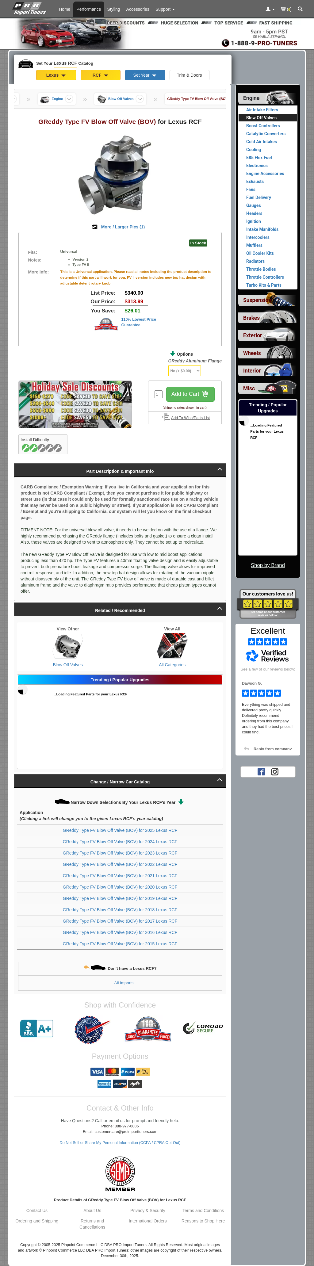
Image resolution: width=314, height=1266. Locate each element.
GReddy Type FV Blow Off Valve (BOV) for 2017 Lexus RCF (120, 921)
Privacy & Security (147, 1210)
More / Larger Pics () (123, 226)
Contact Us (37, 1210)
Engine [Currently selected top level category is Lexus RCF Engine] (251, 98)
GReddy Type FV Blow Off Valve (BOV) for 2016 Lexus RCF (120, 932)
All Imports (124, 983)
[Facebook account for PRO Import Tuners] (261, 771)
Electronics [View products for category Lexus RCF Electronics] (257, 165)
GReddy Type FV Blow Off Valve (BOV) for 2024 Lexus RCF (120, 841)
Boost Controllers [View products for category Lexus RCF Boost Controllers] (263, 125)
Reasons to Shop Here (203, 1220)
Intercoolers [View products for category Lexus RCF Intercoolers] (258, 237)
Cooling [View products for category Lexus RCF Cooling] (253, 149)
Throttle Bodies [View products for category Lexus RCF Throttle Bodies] (261, 269)
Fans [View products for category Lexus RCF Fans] (250, 189)
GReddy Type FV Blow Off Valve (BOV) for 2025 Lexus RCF (120, 830)
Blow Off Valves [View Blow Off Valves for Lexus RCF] (68, 664)
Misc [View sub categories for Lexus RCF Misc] (249, 388)
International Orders (148, 1220)
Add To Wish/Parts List (190, 418)
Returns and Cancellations (92, 1224)
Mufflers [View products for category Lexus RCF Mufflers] (254, 245)
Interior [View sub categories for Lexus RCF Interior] (252, 371)
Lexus (56, 75)
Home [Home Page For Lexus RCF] (64, 9)
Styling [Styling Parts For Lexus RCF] (113, 9)
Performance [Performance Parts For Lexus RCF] (88, 9)
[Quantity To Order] (159, 394)
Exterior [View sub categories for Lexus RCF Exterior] (252, 335)
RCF (101, 75)
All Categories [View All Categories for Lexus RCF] (172, 664)
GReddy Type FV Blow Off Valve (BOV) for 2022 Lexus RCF (120, 864)
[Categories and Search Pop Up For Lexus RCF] (300, 9)
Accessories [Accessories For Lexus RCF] (137, 9)
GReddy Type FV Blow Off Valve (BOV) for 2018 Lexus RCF (120, 909)
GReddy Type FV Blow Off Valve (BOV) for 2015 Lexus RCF (120, 943)
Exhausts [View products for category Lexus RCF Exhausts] (255, 181)
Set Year (145, 75)
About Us (92, 1210)
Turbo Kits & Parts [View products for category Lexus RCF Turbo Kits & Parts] (263, 285)
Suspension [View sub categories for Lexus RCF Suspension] (257, 300)
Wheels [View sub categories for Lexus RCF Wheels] (252, 353)
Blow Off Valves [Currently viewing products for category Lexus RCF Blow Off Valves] (261, 117)
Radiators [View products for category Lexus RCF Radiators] (255, 261)
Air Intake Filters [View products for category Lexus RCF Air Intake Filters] (262, 109)
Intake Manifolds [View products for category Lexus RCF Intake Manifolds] (262, 229)
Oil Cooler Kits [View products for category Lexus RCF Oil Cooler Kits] (260, 253)
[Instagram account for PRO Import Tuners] (274, 771)
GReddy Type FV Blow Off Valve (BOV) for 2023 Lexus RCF (120, 853)
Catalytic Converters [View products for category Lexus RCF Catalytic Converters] (265, 133)
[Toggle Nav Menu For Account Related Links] (270, 9)
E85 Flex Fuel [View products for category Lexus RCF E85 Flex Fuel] (259, 157)
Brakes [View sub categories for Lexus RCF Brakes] (251, 318)
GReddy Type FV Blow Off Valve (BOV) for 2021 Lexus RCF (120, 875)
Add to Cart (190, 395)
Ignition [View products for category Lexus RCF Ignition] (253, 221)
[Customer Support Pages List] (165, 9)
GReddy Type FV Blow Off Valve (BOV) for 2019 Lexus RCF (120, 898)
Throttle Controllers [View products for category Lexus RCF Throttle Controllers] (265, 277)
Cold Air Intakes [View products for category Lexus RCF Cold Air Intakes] (261, 141)
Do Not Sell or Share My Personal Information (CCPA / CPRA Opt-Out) (120, 1143)
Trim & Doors (189, 75)
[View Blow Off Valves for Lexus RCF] (68, 646)
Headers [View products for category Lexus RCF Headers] (254, 213)
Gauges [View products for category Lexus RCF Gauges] (253, 205)
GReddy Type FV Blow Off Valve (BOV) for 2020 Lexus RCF (120, 887)
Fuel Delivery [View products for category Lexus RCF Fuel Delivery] (258, 197)
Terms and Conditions (203, 1210)
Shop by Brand (268, 565)
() (286, 9)
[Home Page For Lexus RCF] (30, 7)
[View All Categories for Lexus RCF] (172, 646)
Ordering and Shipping (36, 1220)
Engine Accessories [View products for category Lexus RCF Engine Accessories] (265, 173)
